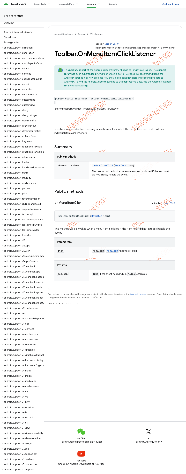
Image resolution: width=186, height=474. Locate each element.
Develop (81, 34)
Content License (138, 294)
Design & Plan (66, 3)
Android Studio (171, 3)
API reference (14, 16)
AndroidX (103, 73)
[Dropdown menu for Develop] (100, 4)
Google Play (116, 3)
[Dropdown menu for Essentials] (50, 4)
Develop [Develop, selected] (91, 3)
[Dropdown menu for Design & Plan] (78, 4)
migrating (137, 77)
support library (111, 70)
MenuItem (120, 165)
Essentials (40, 3)
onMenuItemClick (103, 165)
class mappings (79, 85)
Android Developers (63, 34)
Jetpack (130, 73)
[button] (21, 47)
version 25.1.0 (112, 43)
